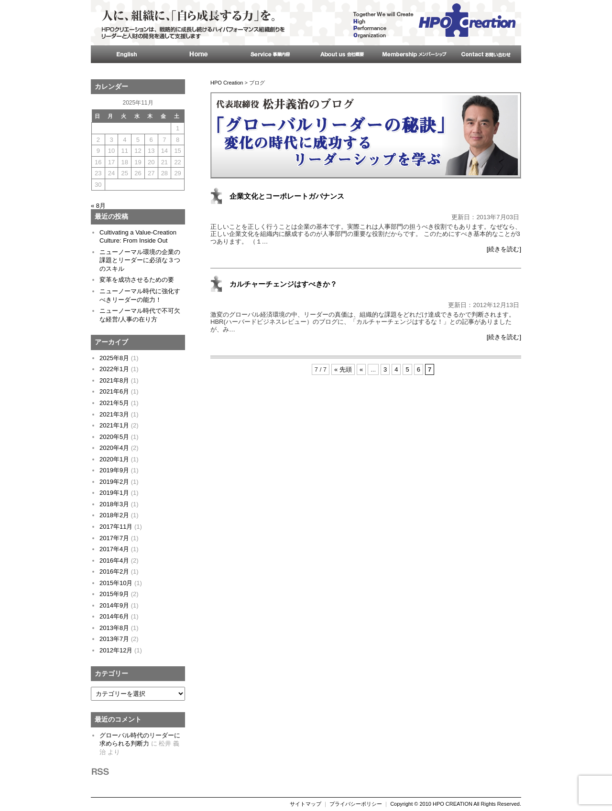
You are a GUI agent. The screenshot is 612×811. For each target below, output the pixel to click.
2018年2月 (114, 515)
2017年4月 (114, 549)
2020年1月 (114, 459)
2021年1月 (114, 425)
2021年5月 (114, 402)
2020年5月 (114, 436)
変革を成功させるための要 (136, 279)
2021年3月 (114, 414)
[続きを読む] (504, 249)
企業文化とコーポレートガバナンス (287, 196)
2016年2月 (114, 571)
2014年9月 (114, 605)
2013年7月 (114, 638)
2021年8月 (114, 380)
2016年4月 (114, 560)
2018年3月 (114, 504)
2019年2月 (114, 481)
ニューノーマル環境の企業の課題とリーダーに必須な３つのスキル (139, 260)
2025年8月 (114, 358)
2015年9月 (114, 594)
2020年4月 (114, 447)
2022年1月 (114, 369)
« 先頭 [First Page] (343, 369)
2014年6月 (114, 616)
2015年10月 (115, 583)
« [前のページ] (361, 369)
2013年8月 (114, 627)
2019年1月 (114, 492)
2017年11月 (115, 526)
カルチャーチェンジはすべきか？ (283, 284)
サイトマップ (305, 804)
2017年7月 (114, 538)
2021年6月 (114, 391)
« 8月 (98, 205)
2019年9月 (114, 470)
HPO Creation (226, 82)
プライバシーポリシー (355, 804)
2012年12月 (115, 650)
